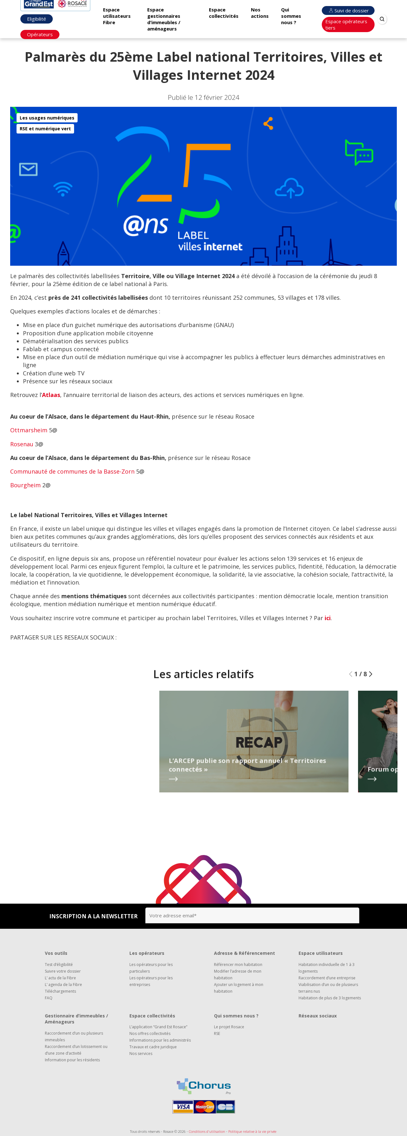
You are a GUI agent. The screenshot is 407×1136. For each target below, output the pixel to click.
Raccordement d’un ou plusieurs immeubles (74, 1036)
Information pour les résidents (72, 1060)
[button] (370, 688)
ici (328, 618)
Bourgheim (25, 485)
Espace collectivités (223, 12)
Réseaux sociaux (318, 1016)
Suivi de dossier (348, 10)
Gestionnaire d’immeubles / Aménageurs (76, 1019)
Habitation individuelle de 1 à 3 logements (327, 968)
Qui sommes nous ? (291, 15)
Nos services (140, 1053)
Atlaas (51, 395)
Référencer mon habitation (238, 964)
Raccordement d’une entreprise (327, 978)
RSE (217, 1033)
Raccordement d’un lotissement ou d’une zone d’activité (76, 1050)
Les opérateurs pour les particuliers (151, 968)
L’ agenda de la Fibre (63, 984)
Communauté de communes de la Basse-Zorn (72, 471)
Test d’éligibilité (59, 964)
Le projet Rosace (229, 1027)
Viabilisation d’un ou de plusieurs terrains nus (328, 988)
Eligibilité (36, 19)
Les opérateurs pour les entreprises (151, 981)
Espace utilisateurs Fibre (117, 15)
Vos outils (56, 953)
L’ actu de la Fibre (60, 978)
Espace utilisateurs (321, 953)
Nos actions (260, 12)
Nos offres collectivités (149, 1033)
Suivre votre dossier (63, 971)
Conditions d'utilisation (207, 1131)
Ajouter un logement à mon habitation (238, 988)
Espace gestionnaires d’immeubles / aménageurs (163, 19)
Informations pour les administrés (160, 1040)
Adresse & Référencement (244, 953)
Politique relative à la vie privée (252, 1131)
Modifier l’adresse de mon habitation (237, 974)
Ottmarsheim (28, 430)
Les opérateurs (146, 953)
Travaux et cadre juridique (153, 1047)
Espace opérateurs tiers (346, 24)
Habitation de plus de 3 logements (330, 998)
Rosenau (21, 444)
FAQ (48, 998)
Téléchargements (60, 991)
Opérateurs (40, 34)
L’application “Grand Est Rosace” (158, 1027)
